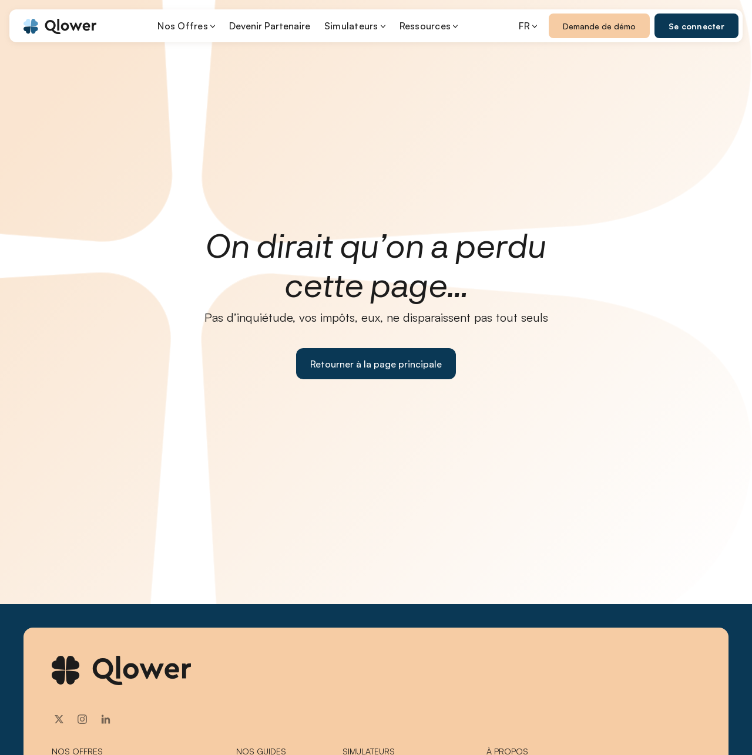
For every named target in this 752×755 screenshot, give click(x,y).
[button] (186, 26)
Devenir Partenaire (269, 26)
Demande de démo (599, 26)
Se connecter (696, 26)
